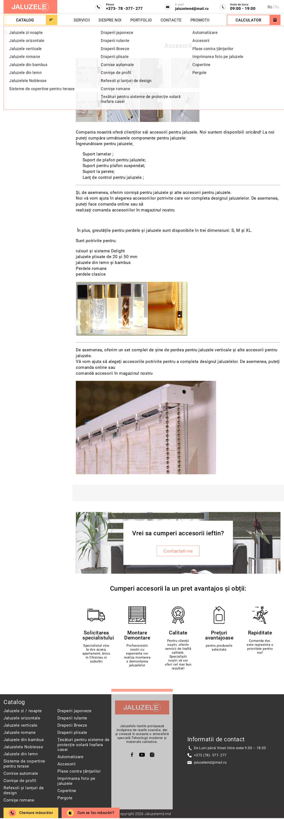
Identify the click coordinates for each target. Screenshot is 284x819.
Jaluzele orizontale (22, 718)
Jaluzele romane (20, 732)
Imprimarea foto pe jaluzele (76, 781)
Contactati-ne (178, 552)
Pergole (65, 797)
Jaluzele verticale (20, 725)
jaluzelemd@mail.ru (210, 762)
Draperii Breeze (72, 725)
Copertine (66, 790)
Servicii (82, 20)
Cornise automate (21, 773)
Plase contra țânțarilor (79, 771)
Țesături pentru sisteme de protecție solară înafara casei (83, 744)
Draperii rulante (72, 718)
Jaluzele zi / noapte (23, 710)
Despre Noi (110, 20)
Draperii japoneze (74, 710)
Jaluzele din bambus (24, 739)
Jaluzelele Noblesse (23, 746)
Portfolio (141, 20)
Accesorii (66, 763)
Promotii (199, 20)
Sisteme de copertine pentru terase (24, 764)
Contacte (171, 20)
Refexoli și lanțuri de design (24, 790)
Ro (270, 7)
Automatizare (70, 756)
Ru (277, 7)
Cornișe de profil (20, 780)
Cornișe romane (19, 800)
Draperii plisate (72, 732)
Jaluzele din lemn (21, 753)
